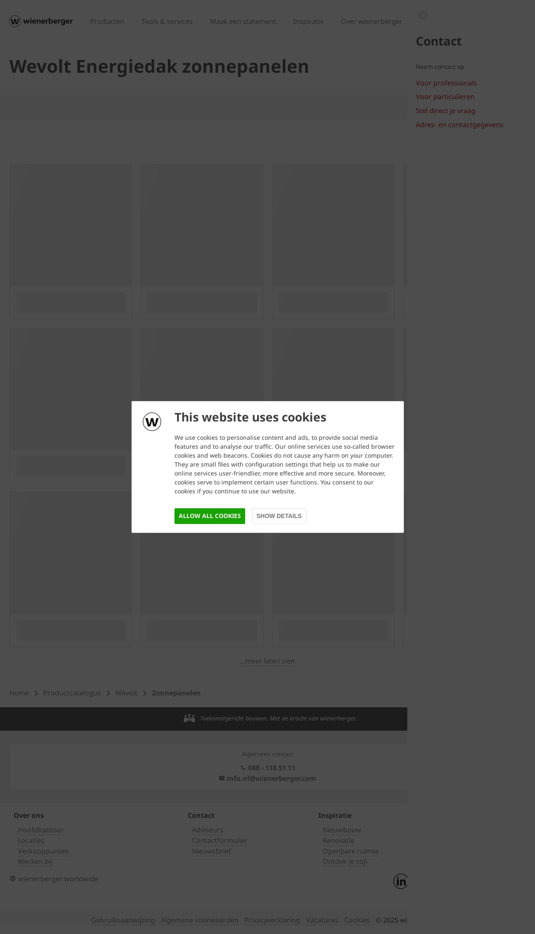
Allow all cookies (210, 516)
